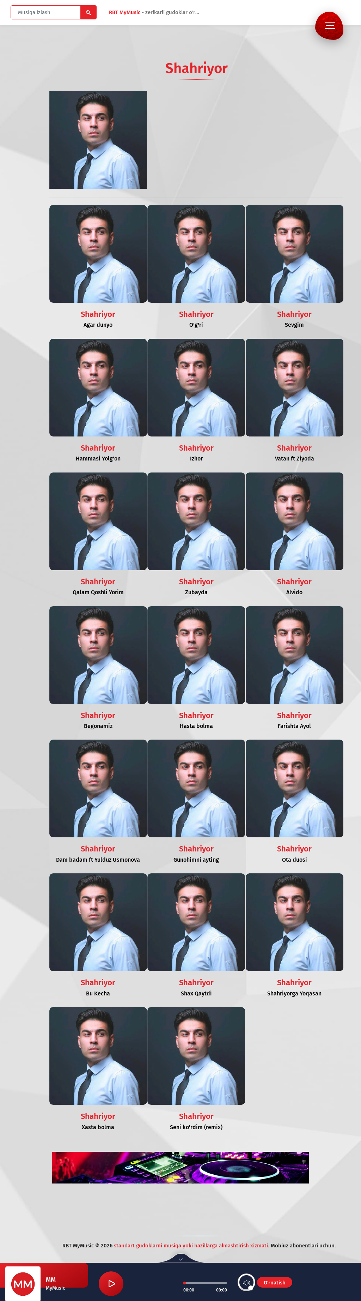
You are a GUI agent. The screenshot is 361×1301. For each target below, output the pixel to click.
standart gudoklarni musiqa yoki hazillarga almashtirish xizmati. (192, 1245)
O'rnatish (275, 1282)
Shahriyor (98, 314)
